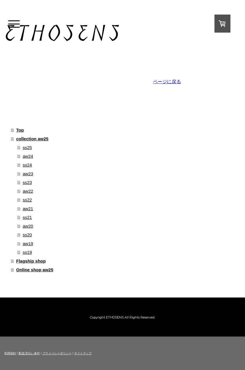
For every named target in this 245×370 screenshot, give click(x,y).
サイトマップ (83, 353)
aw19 (28, 243)
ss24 (27, 164)
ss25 (27, 147)
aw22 (28, 191)
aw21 (28, 208)
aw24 (28, 156)
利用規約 (10, 353)
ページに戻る (167, 81)
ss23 (27, 182)
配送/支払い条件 (29, 353)
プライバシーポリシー (57, 353)
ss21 (27, 217)
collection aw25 (32, 138)
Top (20, 130)
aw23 (28, 173)
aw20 (28, 226)
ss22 (27, 199)
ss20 (27, 234)
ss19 (27, 252)
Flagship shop (31, 261)
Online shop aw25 (35, 269)
